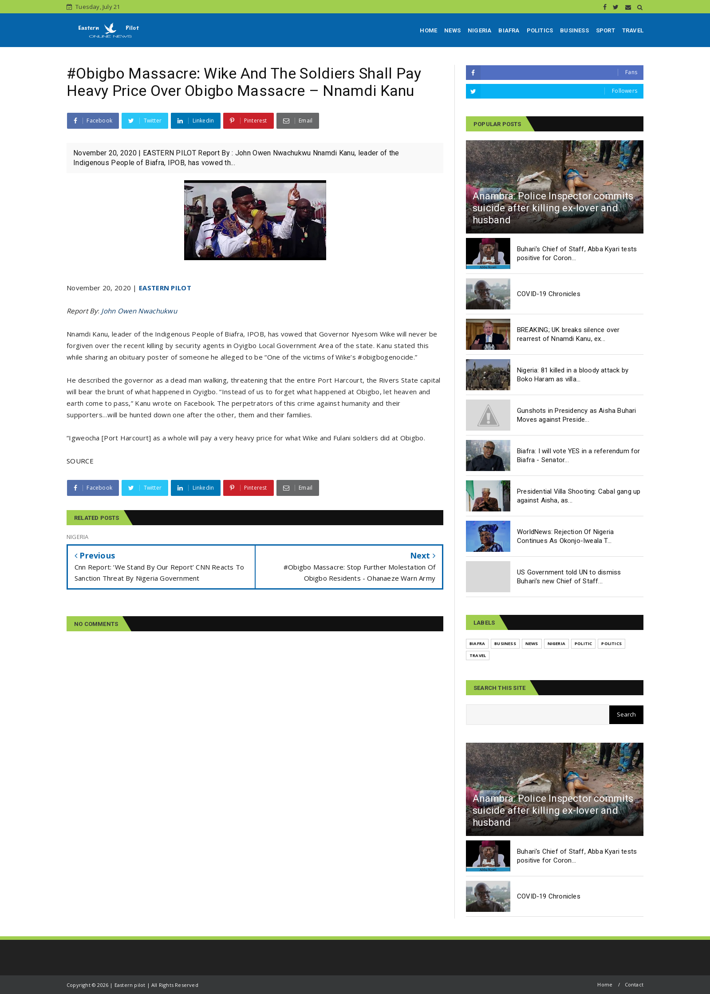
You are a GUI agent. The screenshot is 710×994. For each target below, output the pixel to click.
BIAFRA (508, 30)
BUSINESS (574, 30)
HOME (428, 30)
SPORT (605, 30)
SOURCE (80, 460)
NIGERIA (479, 30)
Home (604, 984)
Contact (634, 984)
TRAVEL (632, 30)
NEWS (452, 30)
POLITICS (540, 30)
